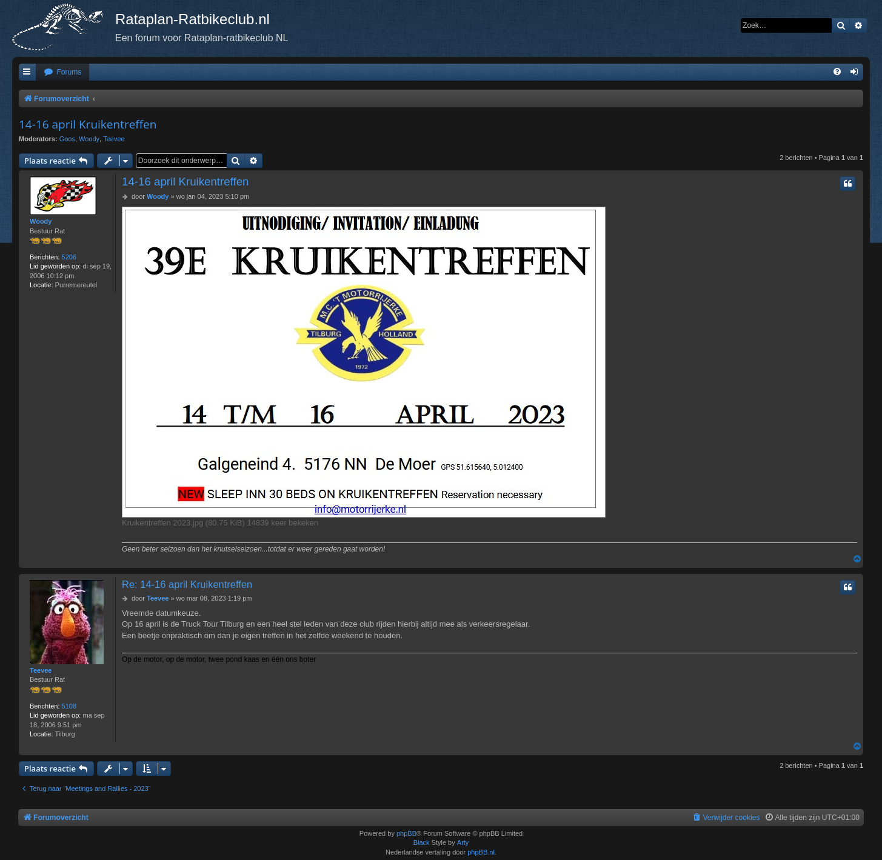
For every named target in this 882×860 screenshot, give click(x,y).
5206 (69, 257)
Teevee (113, 138)
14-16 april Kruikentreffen (87, 124)
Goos (67, 138)
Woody (89, 138)
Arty (463, 842)
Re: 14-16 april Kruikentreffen (187, 584)
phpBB (406, 833)
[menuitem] (62, 72)
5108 (69, 706)
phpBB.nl (481, 852)
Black (421, 842)
